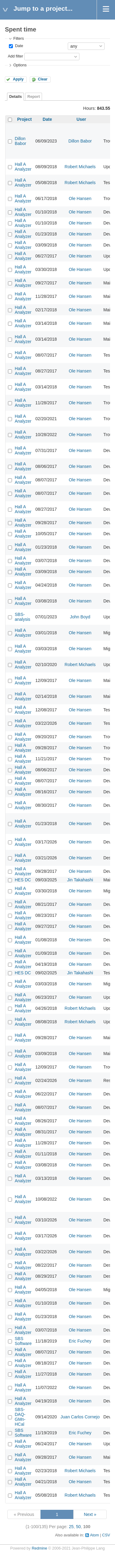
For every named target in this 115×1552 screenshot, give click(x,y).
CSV (106, 1535)
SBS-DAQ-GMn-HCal (20, 1417)
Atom (94, 1535)
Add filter (15, 56)
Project (24, 119)
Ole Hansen (80, 198)
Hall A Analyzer (23, 167)
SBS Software (23, 1341)
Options (19, 65)
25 (71, 1526)
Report (33, 96)
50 (78, 1526)
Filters (18, 38)
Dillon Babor (20, 141)
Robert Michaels (80, 166)
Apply (18, 79)
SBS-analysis (22, 617)
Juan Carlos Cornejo (80, 1416)
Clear (43, 79)
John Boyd (80, 616)
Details (15, 96)
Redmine (39, 1548)
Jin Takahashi (80, 879)
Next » (90, 1514)
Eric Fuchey (80, 1341)
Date (18, 46)
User (81, 119)
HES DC (23, 879)
